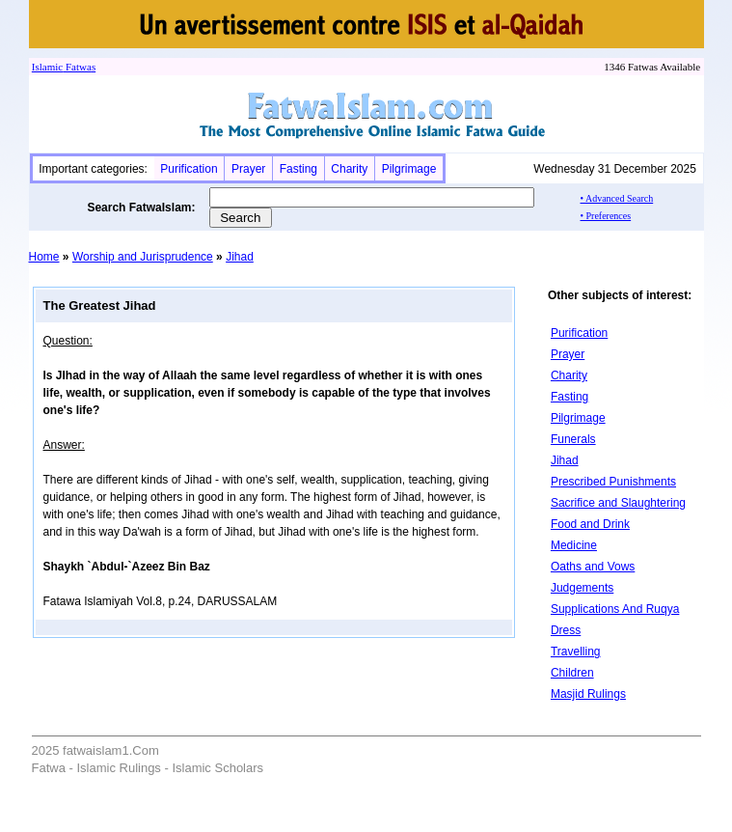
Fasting (298, 169)
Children (572, 672)
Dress (566, 630)
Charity (349, 169)
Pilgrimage (409, 169)
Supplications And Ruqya (615, 609)
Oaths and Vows (593, 566)
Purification (188, 169)
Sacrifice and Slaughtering (618, 503)
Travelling (576, 651)
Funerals (573, 439)
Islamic (47, 66)
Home (44, 256)
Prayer (248, 169)
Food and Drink (590, 524)
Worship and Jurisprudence (142, 256)
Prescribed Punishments (613, 481)
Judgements (582, 588)
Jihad (240, 256)
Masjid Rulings (588, 694)
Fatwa (77, 66)
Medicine (574, 545)
